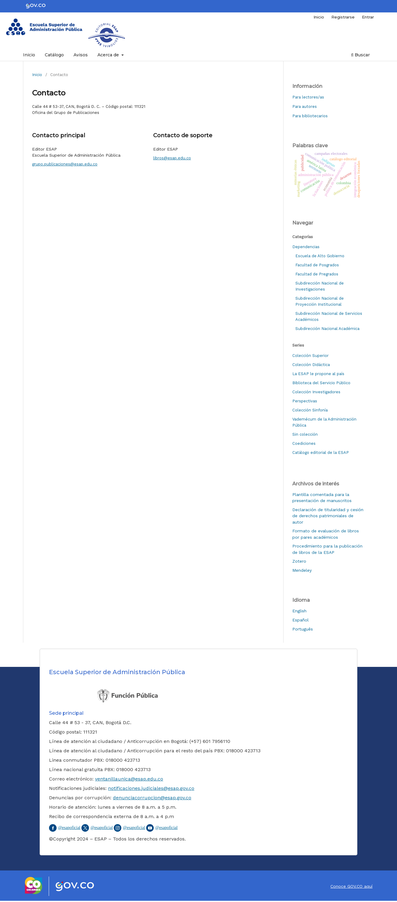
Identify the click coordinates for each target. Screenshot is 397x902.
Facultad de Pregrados (316, 274)
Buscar (360, 55)
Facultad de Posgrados (317, 265)
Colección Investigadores (316, 392)
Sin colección (305, 434)
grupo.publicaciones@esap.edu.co (64, 164)
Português (302, 629)
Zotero (299, 561)
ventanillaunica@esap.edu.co (129, 779)
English (299, 610)
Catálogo (54, 55)
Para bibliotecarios (310, 116)
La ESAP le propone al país (318, 373)
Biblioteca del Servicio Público (321, 383)
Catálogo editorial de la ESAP (320, 452)
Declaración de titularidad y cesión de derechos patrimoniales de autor (327, 515)
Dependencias (306, 247)
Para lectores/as (308, 97)
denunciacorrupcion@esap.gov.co (152, 797)
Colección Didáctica (311, 364)
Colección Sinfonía (310, 410)
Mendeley (302, 570)
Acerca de (108, 55)
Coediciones (304, 443)
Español (300, 619)
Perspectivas (304, 401)
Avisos (81, 55)
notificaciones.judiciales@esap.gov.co (151, 788)
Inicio (29, 55)
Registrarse (343, 17)
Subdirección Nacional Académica (327, 328)
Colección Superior (310, 355)
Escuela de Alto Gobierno (319, 256)
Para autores (304, 106)
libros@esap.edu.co (172, 158)
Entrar (368, 17)
